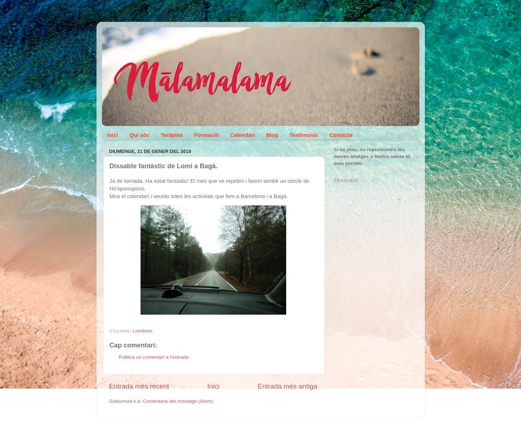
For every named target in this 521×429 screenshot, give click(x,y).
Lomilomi (142, 331)
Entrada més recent (139, 386)
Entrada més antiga (287, 386)
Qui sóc (140, 135)
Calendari (242, 135)
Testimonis (303, 135)
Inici (112, 135)
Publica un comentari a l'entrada (154, 357)
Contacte (340, 135)
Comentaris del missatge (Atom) (178, 401)
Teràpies (172, 135)
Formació (206, 135)
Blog (272, 135)
